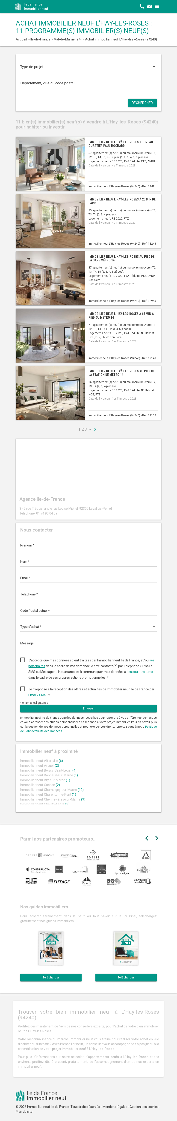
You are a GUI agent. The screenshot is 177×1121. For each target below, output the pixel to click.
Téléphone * (29, 594)
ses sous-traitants (140, 672)
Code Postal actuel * (35, 610)
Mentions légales (115, 1107)
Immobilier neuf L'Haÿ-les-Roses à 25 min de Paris (122, 201)
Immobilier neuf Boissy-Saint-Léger (48, 770)
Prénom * (27, 545)
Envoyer (88, 708)
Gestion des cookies (144, 1107)
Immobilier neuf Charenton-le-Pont (48, 794)
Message (27, 643)
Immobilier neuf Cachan (40, 785)
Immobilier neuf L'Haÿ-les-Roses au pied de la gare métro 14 (121, 258)
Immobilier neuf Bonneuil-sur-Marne (49, 775)
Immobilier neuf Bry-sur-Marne (45, 780)
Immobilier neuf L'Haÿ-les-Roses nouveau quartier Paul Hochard (120, 143)
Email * (25, 578)
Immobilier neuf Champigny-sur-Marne (52, 790)
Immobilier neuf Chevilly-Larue (44, 804)
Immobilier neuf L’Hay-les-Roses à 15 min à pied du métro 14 (121, 315)
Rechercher (142, 103)
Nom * (25, 561)
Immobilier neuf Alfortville (41, 761)
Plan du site (24, 1111)
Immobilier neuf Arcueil (39, 765)
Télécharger (51, 977)
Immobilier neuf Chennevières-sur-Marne (52, 799)
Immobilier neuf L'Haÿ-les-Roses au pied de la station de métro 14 (121, 372)
